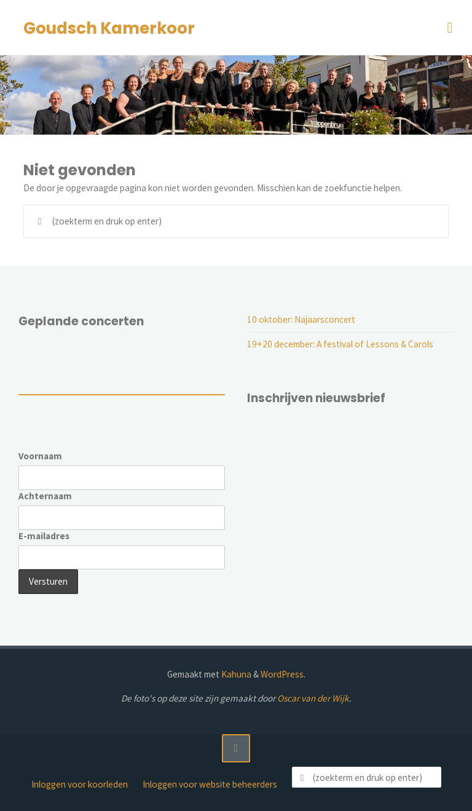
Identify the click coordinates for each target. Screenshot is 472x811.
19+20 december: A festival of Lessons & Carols (340, 344)
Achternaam (45, 496)
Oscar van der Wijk (313, 698)
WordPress (282, 674)
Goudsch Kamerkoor (109, 28)
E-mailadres (43, 536)
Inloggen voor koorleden (79, 784)
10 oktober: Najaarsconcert (301, 319)
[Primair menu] (450, 27)
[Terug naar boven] (236, 748)
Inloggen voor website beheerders (210, 784)
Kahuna (235, 674)
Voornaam (40, 456)
